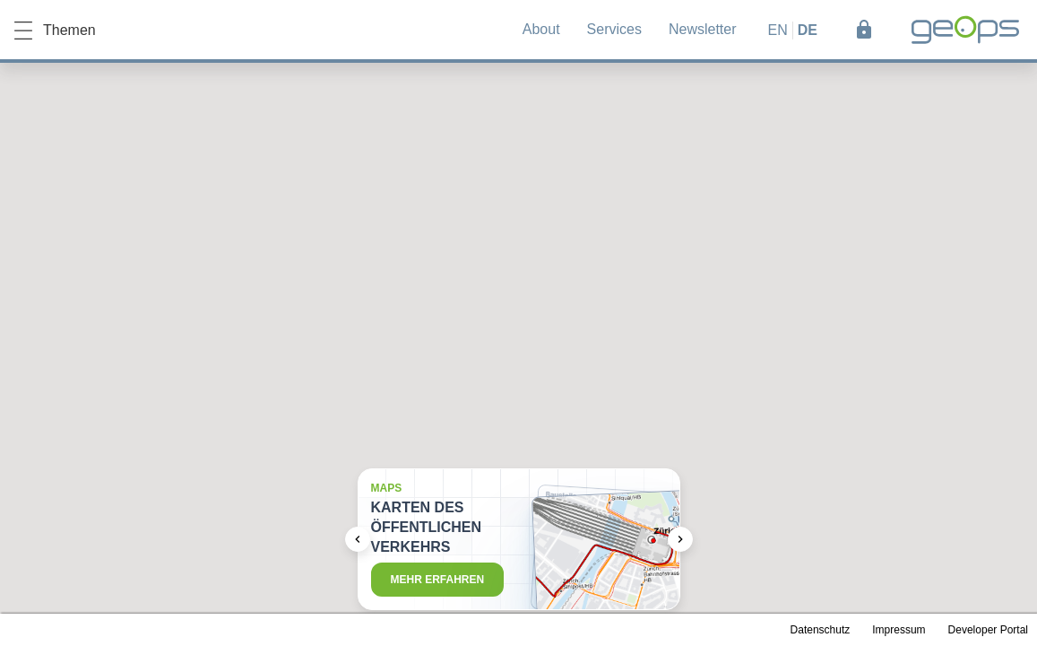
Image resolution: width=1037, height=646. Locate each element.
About (541, 29)
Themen (55, 30)
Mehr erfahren (438, 579)
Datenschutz (821, 630)
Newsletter (703, 29)
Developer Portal (988, 630)
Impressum (898, 630)
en (778, 30)
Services (614, 29)
